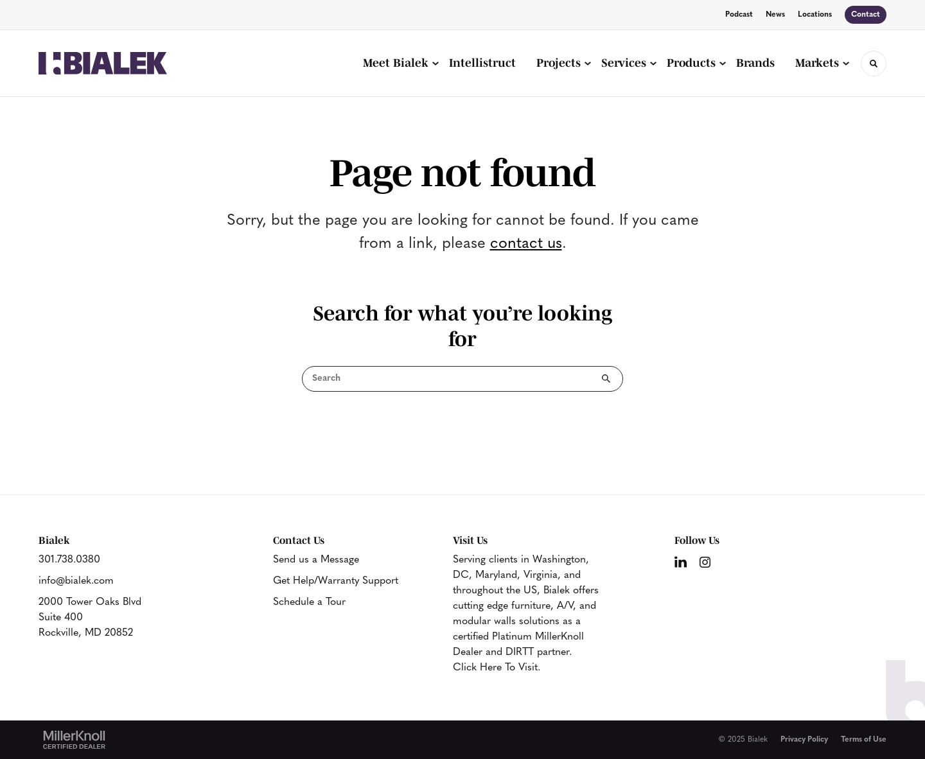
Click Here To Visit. (496, 668)
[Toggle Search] (873, 63)
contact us (526, 244)
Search (606, 379)
